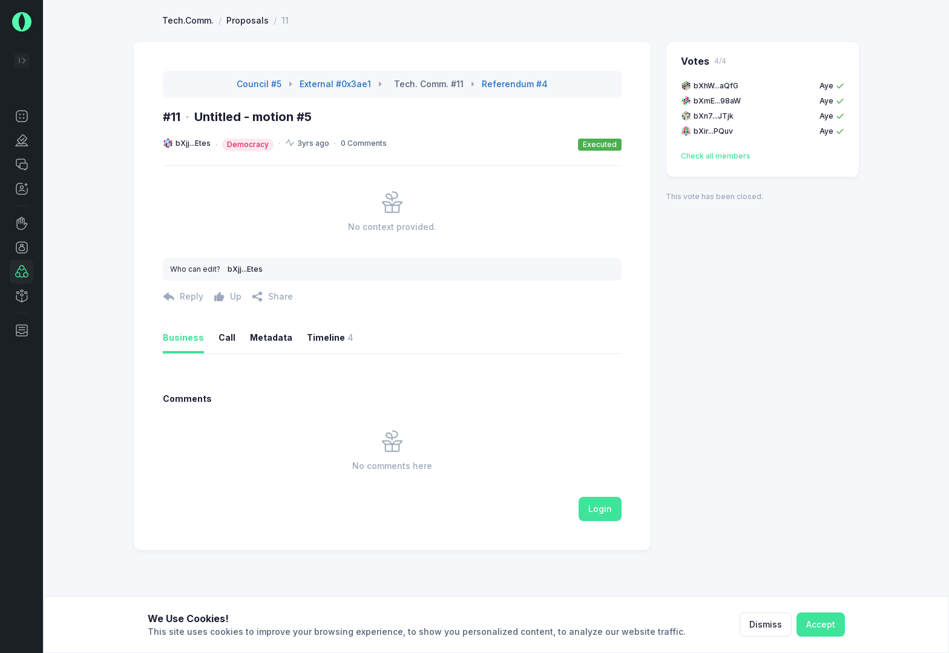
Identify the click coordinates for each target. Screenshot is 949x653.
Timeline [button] (330, 382)
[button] (21, 116)
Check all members (715, 200)
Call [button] (226, 381)
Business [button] (183, 381)
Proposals (247, 64)
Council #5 (259, 128)
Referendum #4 (515, 128)
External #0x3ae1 (335, 128)
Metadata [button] (271, 381)
